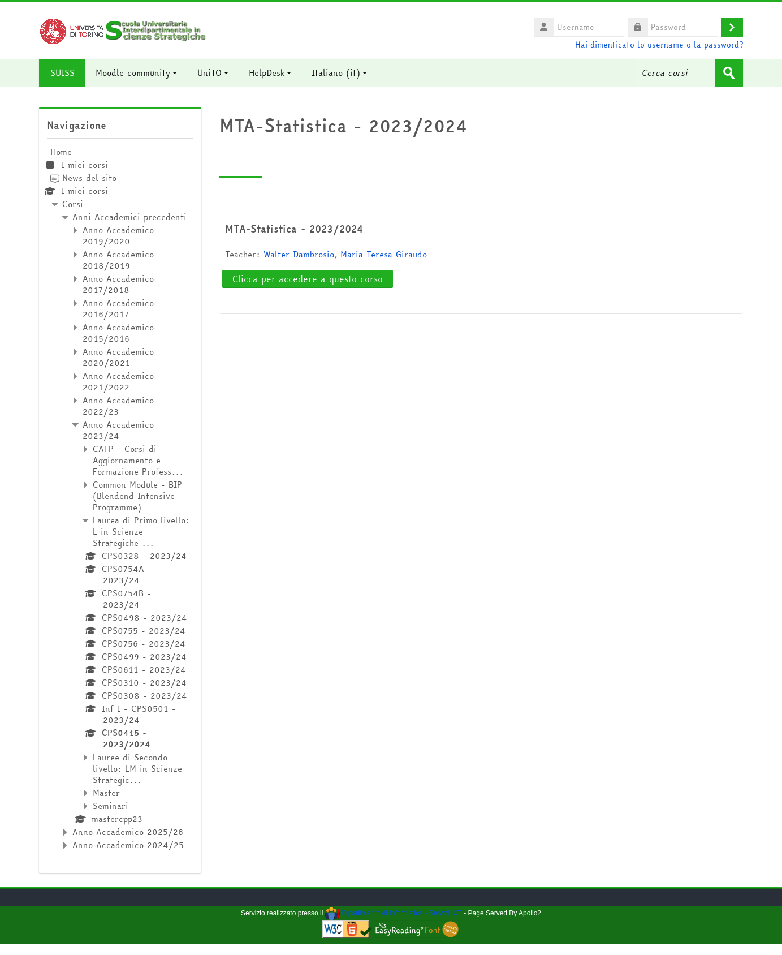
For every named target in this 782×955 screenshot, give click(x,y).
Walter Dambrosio (298, 254)
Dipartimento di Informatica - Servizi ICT (393, 913)
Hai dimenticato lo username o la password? (659, 44)
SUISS (62, 72)
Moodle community (137, 72)
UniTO (213, 72)
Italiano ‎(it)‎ (340, 72)
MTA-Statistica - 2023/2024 (294, 228)
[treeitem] (120, 499)
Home (61, 151)
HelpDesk (270, 72)
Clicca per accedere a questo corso (307, 279)
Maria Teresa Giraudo (383, 254)
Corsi (72, 203)
